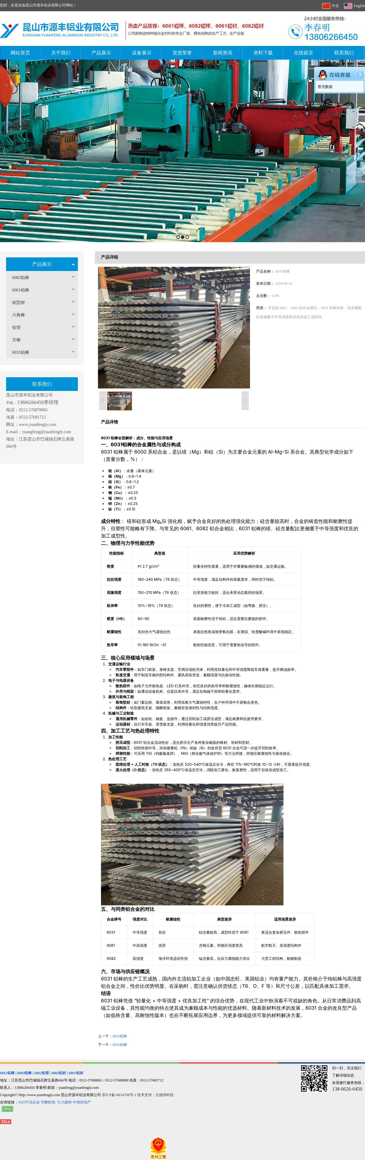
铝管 (19, 327)
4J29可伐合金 (29, 1102)
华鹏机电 (48, 1102)
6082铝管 (41, 1073)
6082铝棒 (23, 277)
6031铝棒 (23, 352)
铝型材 (21, 302)
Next (358, 150)
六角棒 (21, 315)
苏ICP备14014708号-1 (119, 1095)
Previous (4, 150)
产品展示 (42, 264)
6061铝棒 (23, 290)
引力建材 (64, 1102)
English (359, 6)
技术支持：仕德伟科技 (155, 1095)
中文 (335, 6)
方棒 (19, 340)
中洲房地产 (82, 1102)
